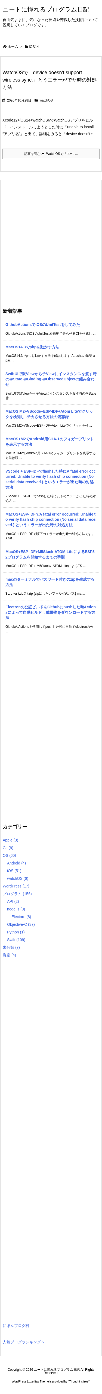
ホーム (13, 47)
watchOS (46, 100)
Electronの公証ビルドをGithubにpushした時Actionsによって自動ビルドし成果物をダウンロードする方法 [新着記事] (50, 612)
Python (16, 932)
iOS (14, 871)
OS (9, 855)
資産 (9, 955)
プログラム (17, 894)
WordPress (16, 886)
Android (16, 863)
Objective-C (21, 924)
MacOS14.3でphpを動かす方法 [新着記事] (32, 347)
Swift (16, 940)
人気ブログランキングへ (24, 1342)
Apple (10, 840)
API (13, 901)
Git (8, 848)
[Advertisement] (51, 242)
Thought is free (78, 1381)
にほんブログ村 (16, 1325)
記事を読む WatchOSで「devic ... (51, 154)
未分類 (11, 947)
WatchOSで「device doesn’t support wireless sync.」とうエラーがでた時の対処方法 (49, 80)
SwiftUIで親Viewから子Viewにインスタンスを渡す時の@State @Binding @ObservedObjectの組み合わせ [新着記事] (51, 379)
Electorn (21, 917)
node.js (16, 909)
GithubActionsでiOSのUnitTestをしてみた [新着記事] (42, 324)
